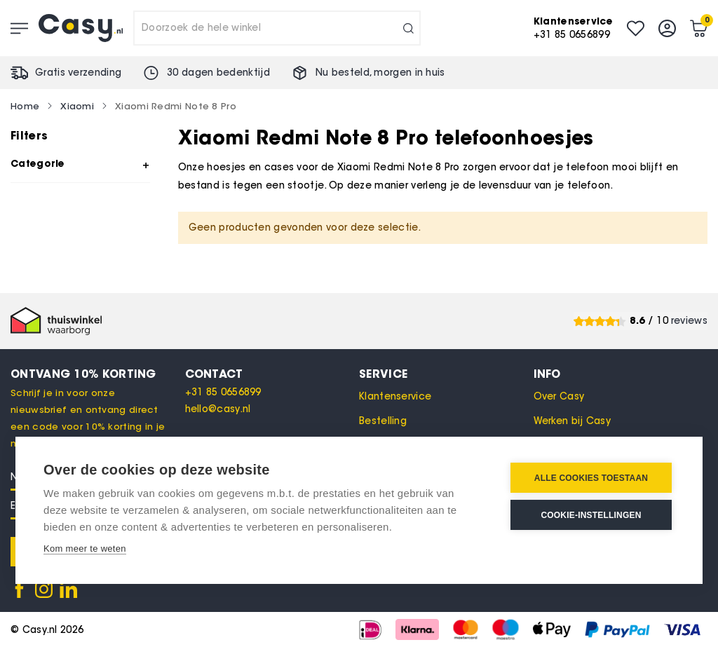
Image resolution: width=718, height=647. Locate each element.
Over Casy (559, 396)
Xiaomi (77, 105)
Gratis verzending (78, 73)
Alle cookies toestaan (591, 478)
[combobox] (277, 28)
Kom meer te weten (84, 548)
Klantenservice (395, 396)
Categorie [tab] (38, 163)
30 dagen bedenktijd (218, 73)
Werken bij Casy (572, 421)
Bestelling (383, 421)
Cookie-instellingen (591, 515)
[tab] (272, 373)
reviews (689, 321)
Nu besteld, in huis (380, 73)
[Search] (408, 28)
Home (25, 105)
